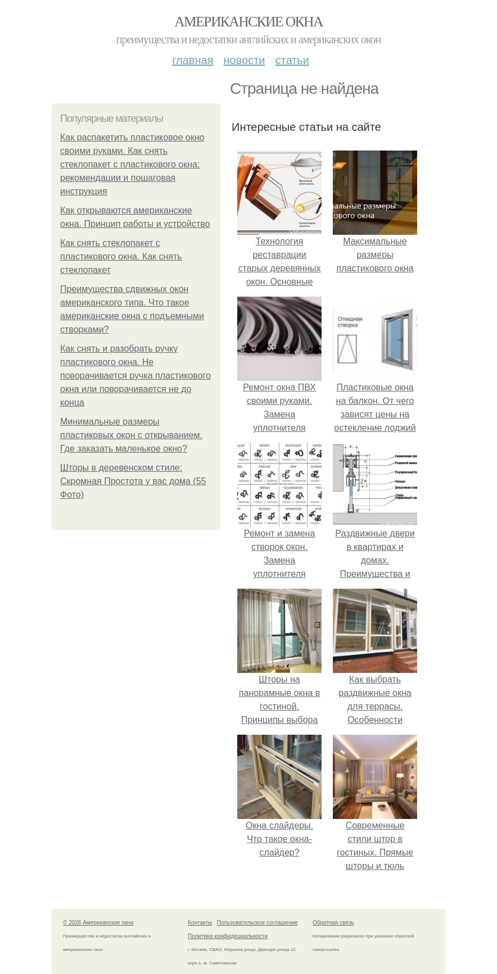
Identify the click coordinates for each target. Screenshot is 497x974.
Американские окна (248, 21)
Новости (244, 60)
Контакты (200, 923)
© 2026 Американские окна (98, 923)
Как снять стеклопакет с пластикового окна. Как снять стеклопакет (121, 256)
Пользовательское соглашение (257, 923)
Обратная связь (333, 923)
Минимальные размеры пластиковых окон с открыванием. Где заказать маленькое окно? (131, 435)
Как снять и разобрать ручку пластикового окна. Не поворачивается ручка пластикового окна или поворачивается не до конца (135, 375)
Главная (192, 60)
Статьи (292, 60)
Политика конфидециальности (228, 936)
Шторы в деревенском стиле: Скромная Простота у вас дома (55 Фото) (133, 481)
